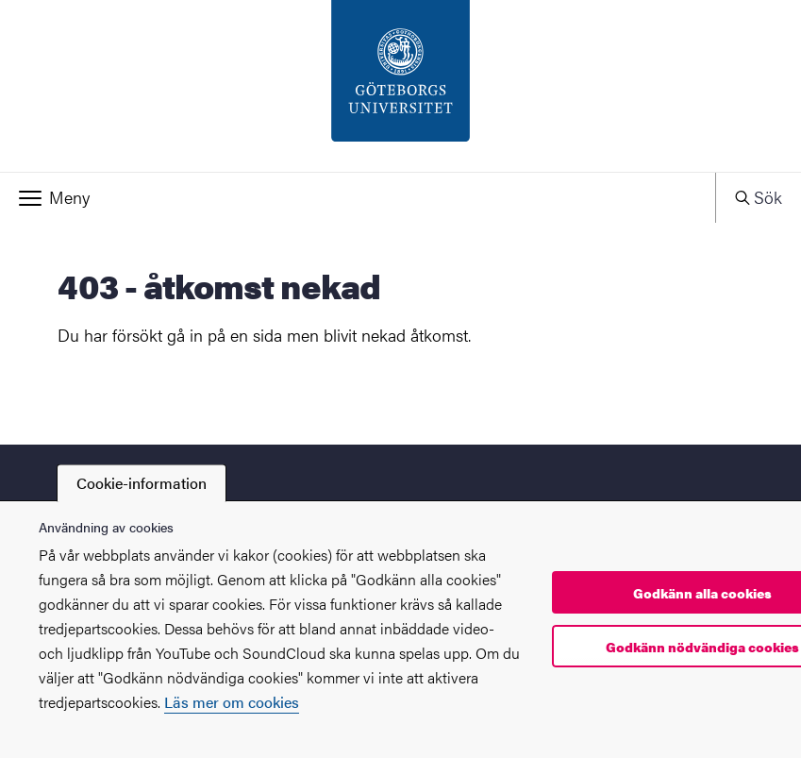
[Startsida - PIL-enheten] (400, 86)
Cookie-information (141, 483)
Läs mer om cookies (231, 702)
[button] (357, 197)
